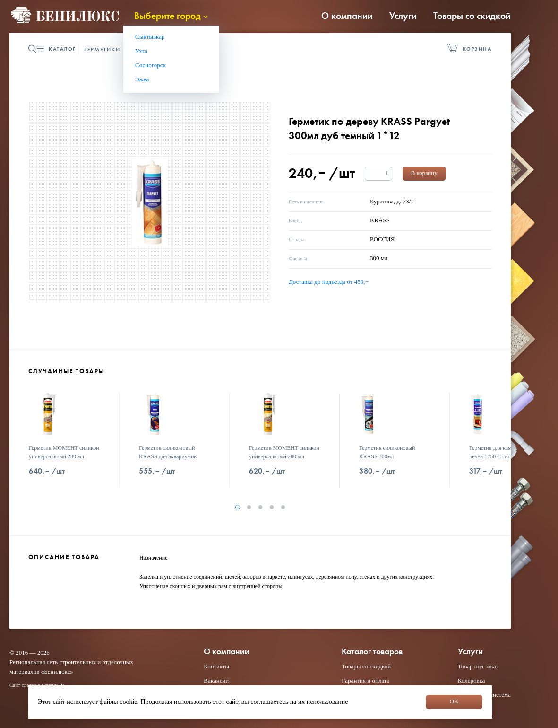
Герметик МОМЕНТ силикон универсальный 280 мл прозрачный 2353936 (284, 456)
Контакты (216, 666)
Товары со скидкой (472, 15)
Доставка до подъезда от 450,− (329, 281)
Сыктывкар (150, 36)
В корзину (424, 172)
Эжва (142, 79)
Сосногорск (150, 65)
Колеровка (471, 680)
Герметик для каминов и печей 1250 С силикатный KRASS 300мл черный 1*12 (502, 456)
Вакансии (216, 680)
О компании (347, 15)
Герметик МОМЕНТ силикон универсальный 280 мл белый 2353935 (64, 456)
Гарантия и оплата (365, 680)
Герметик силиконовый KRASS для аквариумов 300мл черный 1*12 (168, 456)
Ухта (141, 50)
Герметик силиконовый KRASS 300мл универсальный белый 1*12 (392, 456)
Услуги (403, 15)
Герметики (102, 49)
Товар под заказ (478, 666)
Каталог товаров (372, 652)
